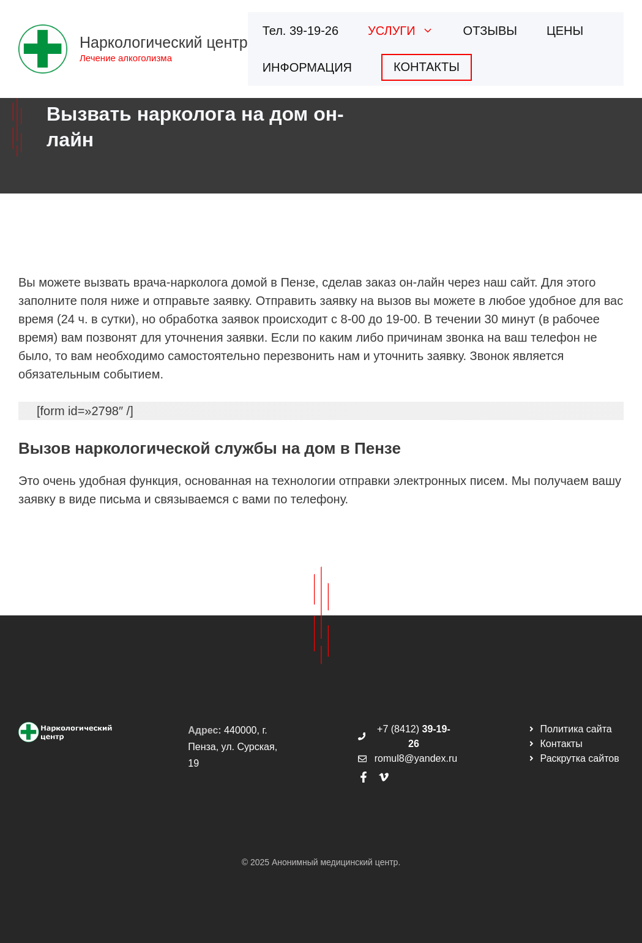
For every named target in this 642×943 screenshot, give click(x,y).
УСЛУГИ (408, 30)
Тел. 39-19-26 (300, 30)
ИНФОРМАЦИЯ (307, 67)
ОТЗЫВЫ (490, 30)
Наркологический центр (164, 42)
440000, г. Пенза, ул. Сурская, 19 (232, 746)
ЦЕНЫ (565, 30)
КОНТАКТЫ (427, 66)
